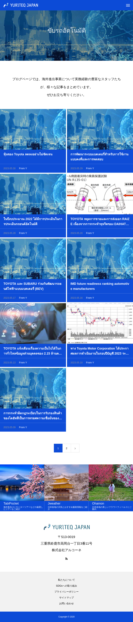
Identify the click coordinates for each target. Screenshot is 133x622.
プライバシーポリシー (66, 591)
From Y (23, 169)
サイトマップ (66, 597)
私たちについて (66, 580)
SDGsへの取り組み (66, 586)
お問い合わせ (66, 603)
